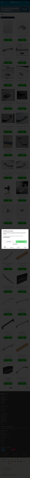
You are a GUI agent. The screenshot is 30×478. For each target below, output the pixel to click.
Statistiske (25, 247)
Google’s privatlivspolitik (6, 237)
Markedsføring (12, 247)
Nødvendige (5, 247)
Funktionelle (18, 247)
